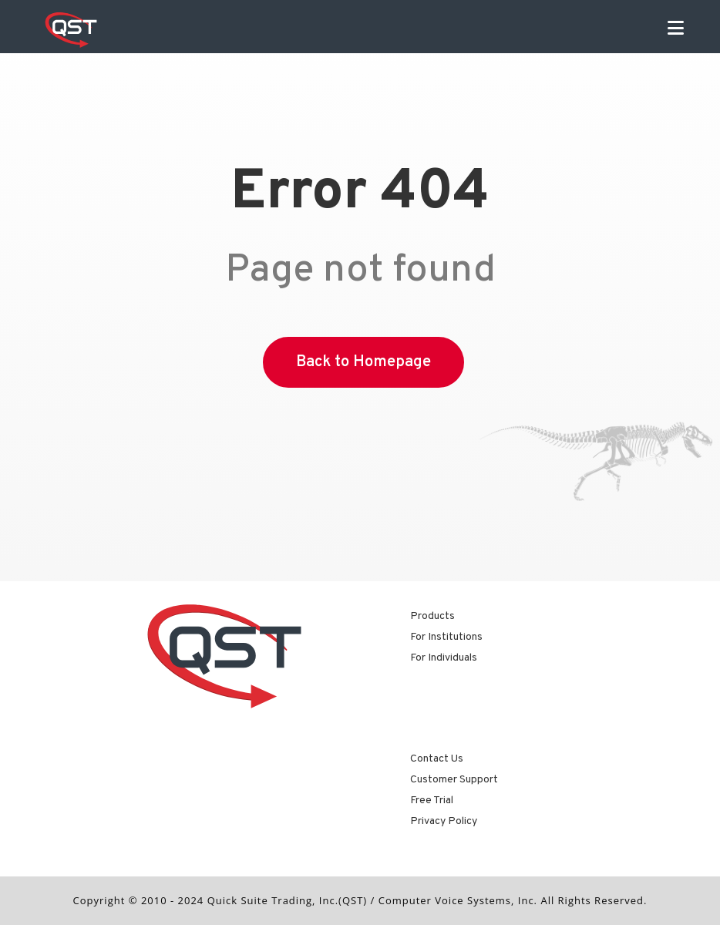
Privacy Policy (443, 821)
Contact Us (436, 758)
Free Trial (431, 800)
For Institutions (446, 637)
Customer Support (454, 779)
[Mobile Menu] (676, 30)
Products (432, 616)
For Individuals (443, 657)
